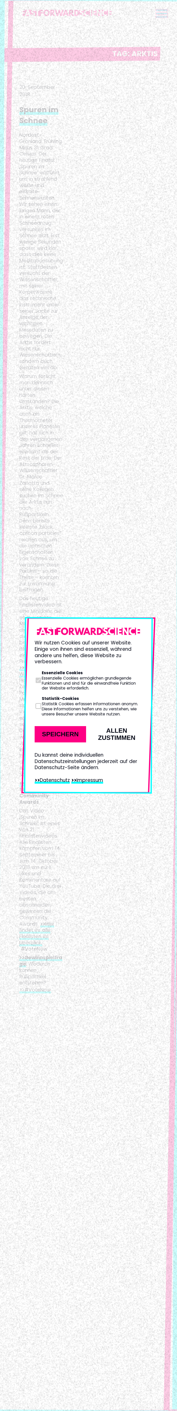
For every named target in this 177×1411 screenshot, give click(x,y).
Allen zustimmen (116, 734)
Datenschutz (55, 780)
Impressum (89, 780)
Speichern (60, 734)
